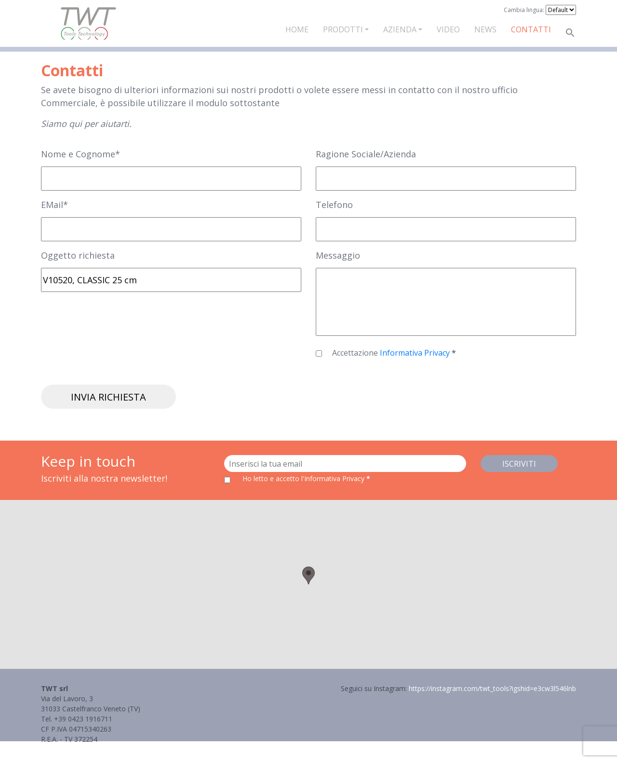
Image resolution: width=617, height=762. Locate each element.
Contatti (531, 29)
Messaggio (338, 255)
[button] (308, 575)
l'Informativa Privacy (333, 478)
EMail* (54, 204)
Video (448, 29)
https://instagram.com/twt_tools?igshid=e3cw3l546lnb (492, 688)
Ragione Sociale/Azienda (366, 154)
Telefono (334, 204)
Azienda (399, 29)
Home (296, 29)
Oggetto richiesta (78, 255)
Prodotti (343, 29)
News (485, 29)
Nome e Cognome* (80, 154)
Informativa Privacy (416, 352)
